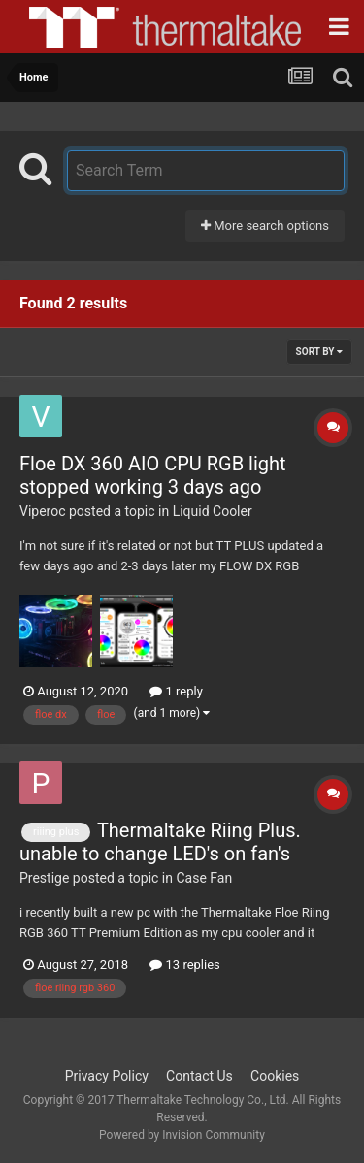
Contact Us (199, 1075)
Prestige (44, 878)
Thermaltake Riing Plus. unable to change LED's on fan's (160, 842)
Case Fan (204, 878)
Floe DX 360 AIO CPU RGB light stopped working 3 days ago (152, 475)
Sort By (319, 351)
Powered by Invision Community (182, 1135)
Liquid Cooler (212, 511)
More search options (265, 225)
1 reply (176, 691)
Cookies (274, 1075)
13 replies (184, 964)
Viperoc (42, 511)
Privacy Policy (107, 1075)
